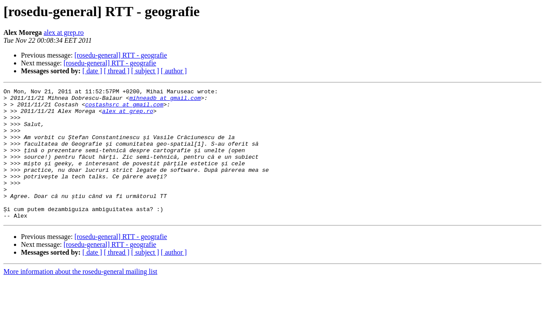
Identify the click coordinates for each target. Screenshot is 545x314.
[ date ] (92, 71)
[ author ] (174, 71)
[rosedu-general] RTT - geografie (121, 55)
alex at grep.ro (64, 32)
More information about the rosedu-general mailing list (80, 297)
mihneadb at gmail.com (165, 100)
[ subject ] (145, 71)
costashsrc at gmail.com (124, 108)
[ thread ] (116, 71)
